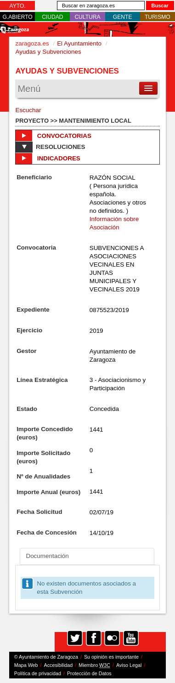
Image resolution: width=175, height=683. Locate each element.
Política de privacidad (37, 673)
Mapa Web (26, 665)
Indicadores (48, 158)
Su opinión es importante (111, 657)
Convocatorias (53, 135)
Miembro (94, 665)
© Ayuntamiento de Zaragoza (46, 657)
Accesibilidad (58, 665)
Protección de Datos (89, 673)
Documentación (47, 555)
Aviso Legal (128, 665)
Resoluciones (50, 147)
